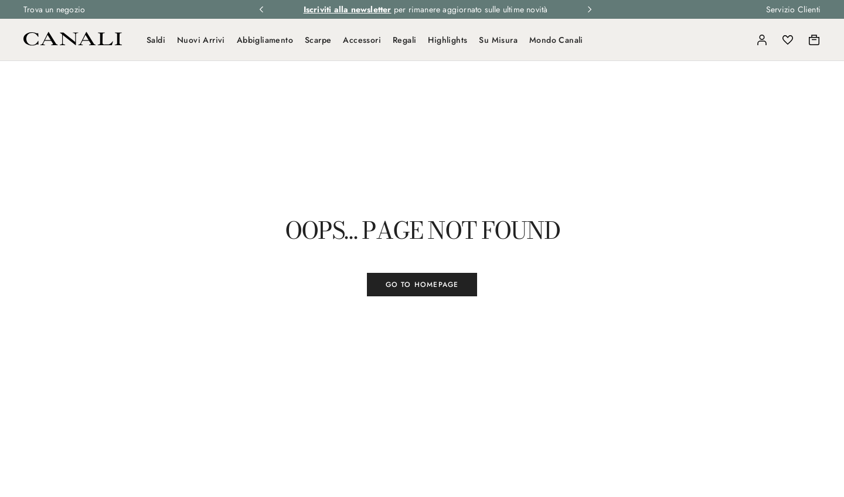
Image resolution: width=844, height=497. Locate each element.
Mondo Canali (556, 40)
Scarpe (318, 40)
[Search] (736, 40)
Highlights (447, 40)
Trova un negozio (54, 9)
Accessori (362, 40)
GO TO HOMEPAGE (422, 284)
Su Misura (498, 40)
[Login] (762, 40)
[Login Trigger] (762, 40)
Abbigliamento (265, 40)
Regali (404, 40)
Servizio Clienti (793, 9)
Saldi (156, 40)
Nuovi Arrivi (201, 40)
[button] (736, 40)
